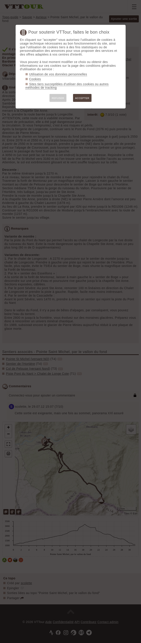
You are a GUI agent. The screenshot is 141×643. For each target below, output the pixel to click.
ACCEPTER (82, 98)
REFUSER (58, 98)
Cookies (35, 79)
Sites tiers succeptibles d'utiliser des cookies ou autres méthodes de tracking (67, 86)
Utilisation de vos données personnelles (58, 74)
